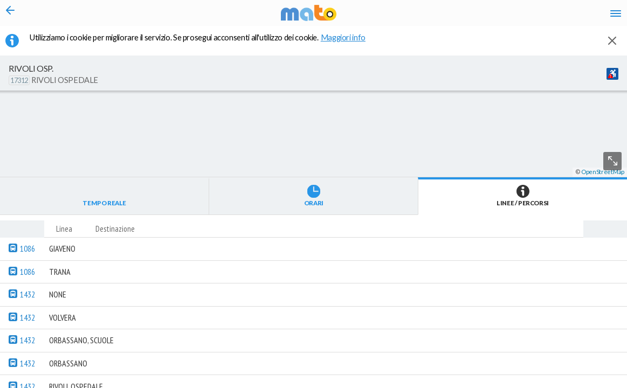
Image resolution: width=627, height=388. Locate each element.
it (461, 16)
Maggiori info (349, 43)
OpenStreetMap (602, 383)
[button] (288, 356)
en (481, 16)
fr (501, 16)
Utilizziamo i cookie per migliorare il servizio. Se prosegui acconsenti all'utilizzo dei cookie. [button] (204, 43)
